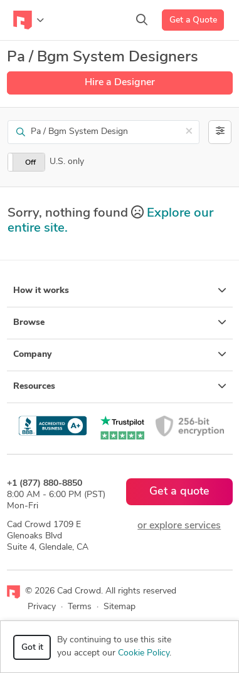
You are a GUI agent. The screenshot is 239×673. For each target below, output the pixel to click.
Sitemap (119, 607)
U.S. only (67, 162)
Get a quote (179, 492)
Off (30, 163)
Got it (32, 647)
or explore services (179, 526)
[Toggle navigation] (28, 20)
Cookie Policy (143, 653)
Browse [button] (119, 322)
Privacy (42, 607)
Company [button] (119, 354)
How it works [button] (119, 290)
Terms (80, 607)
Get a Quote (193, 20)
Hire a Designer (120, 83)
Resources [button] (119, 386)
